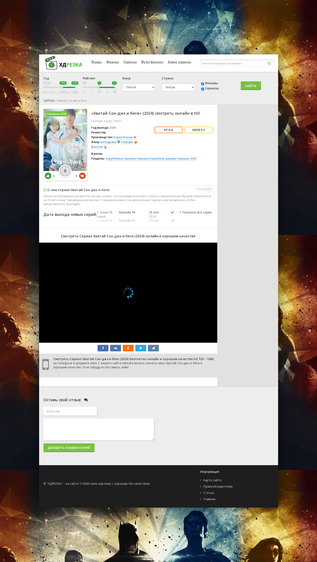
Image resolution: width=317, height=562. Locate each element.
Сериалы (130, 62)
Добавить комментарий (69, 448)
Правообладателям (217, 486)
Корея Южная (123, 137)
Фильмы (112, 62)
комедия (127, 142)
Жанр (126, 78)
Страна (167, 78)
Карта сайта (212, 480)
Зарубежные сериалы (121, 158)
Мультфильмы (152, 62)
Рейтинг (89, 78)
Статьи (208, 493)
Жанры (96, 62)
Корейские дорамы (163, 158)
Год (46, 78)
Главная (209, 499)
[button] (195, 216)
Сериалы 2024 (186, 158)
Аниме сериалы (179, 62)
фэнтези (97, 147)
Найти (250, 86)
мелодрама (108, 142)
